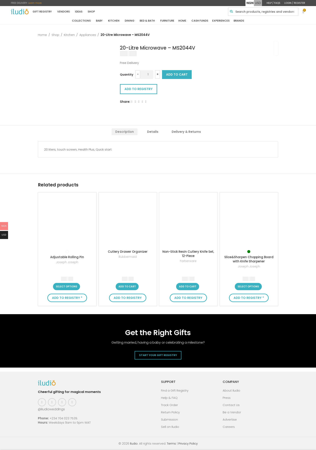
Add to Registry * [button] (67, 298)
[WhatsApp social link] (146, 101)
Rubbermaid (128, 257)
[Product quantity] (146, 74)
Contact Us (231, 405)
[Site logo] (20, 11)
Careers (229, 427)
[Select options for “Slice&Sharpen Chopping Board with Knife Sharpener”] (248, 286)
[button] (127, 286)
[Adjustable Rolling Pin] (67, 221)
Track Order (169, 405)
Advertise (230, 419)
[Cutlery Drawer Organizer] (128, 221)
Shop (55, 35)
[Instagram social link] (52, 402)
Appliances (87, 35)
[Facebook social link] (132, 101)
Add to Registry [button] (139, 89)
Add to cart (177, 74)
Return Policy (170, 412)
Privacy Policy (188, 443)
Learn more (35, 3)
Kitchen (69, 35)
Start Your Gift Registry (158, 355)
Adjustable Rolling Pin (67, 257)
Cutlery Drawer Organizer (128, 251)
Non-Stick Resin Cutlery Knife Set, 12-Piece (188, 253)
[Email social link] (139, 101)
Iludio (134, 443)
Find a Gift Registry (174, 390)
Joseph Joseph (67, 262)
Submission (169, 419)
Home (42, 35)
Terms (171, 443)
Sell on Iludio (170, 427)
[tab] (124, 131)
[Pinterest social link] (62, 402)
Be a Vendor (232, 412)
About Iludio (231, 390)
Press (227, 398)
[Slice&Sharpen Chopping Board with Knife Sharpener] (249, 221)
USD (258, 3)
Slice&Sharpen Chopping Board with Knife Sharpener (248, 259)
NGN (250, 3)
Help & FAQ (169, 398)
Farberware (188, 261)
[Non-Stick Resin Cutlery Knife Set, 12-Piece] (188, 221)
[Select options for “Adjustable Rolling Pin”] (66, 286)
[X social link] (135, 101)
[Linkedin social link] (142, 101)
